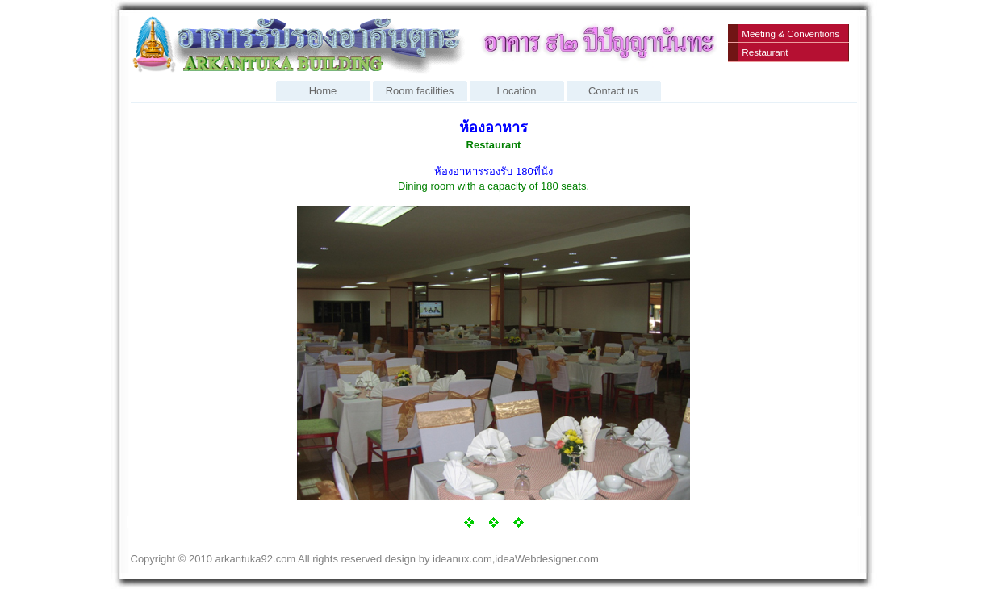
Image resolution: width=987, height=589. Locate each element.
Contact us (614, 89)
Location (517, 89)
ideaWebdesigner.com (546, 559)
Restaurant (765, 52)
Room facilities (420, 89)
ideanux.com (462, 559)
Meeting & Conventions (790, 33)
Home (323, 89)
